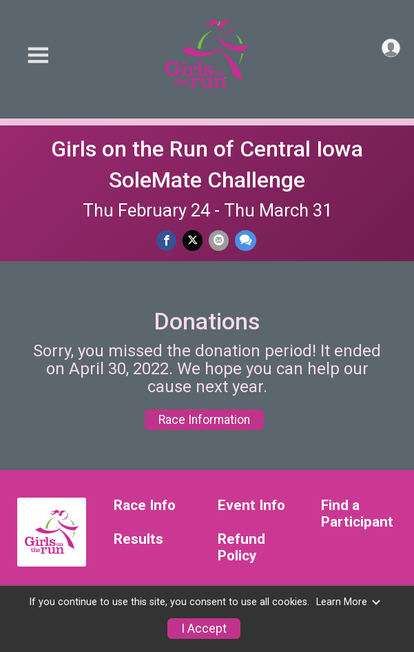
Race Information (204, 420)
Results (138, 539)
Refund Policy (241, 547)
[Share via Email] (219, 240)
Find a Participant (357, 514)
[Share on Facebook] (166, 240)
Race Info (145, 505)
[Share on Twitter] (193, 240)
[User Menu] (391, 48)
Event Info (251, 505)
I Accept (204, 628)
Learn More (348, 602)
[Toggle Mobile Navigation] (38, 55)
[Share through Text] (245, 240)
